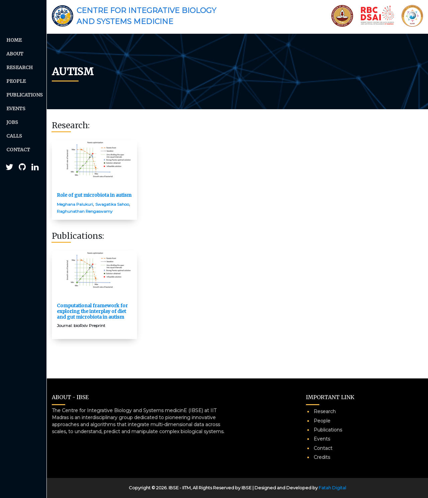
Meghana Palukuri (75, 204)
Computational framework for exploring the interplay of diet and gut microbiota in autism (92, 311)
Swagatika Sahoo (112, 204)
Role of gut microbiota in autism (94, 195)
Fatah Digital (332, 487)
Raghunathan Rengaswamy (85, 211)
